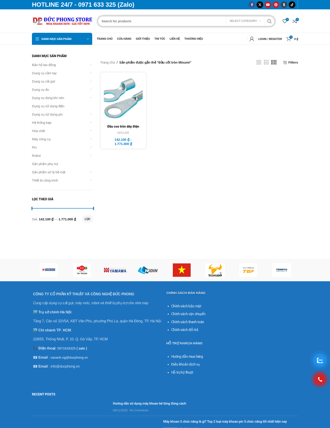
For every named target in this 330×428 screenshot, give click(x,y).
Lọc (87, 219)
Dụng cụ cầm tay (44, 73)
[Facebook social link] (252, 4)
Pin (34, 147)
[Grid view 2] (259, 62)
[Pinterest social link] (276, 4)
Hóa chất (38, 131)
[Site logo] (62, 21)
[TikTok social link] (292, 4)
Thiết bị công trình (45, 180)
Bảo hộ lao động (44, 65)
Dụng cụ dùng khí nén (48, 98)
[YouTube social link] (268, 4)
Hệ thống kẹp (41, 122)
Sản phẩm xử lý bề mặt (48, 172)
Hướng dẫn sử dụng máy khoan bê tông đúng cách (149, 403)
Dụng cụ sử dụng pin (47, 114)
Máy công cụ (41, 139)
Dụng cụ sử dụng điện (48, 106)
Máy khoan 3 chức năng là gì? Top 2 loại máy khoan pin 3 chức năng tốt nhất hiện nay (225, 422)
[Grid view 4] (273, 62)
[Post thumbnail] (70, 407)
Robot (36, 155)
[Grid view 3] (266, 62)
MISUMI (123, 132)
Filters (293, 62)
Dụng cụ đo (40, 89)
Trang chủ (107, 62)
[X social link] (260, 4)
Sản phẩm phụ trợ (45, 164)
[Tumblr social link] (284, 4)
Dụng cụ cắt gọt (43, 81)
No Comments (138, 410)
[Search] (186, 21)
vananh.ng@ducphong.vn (69, 357)
